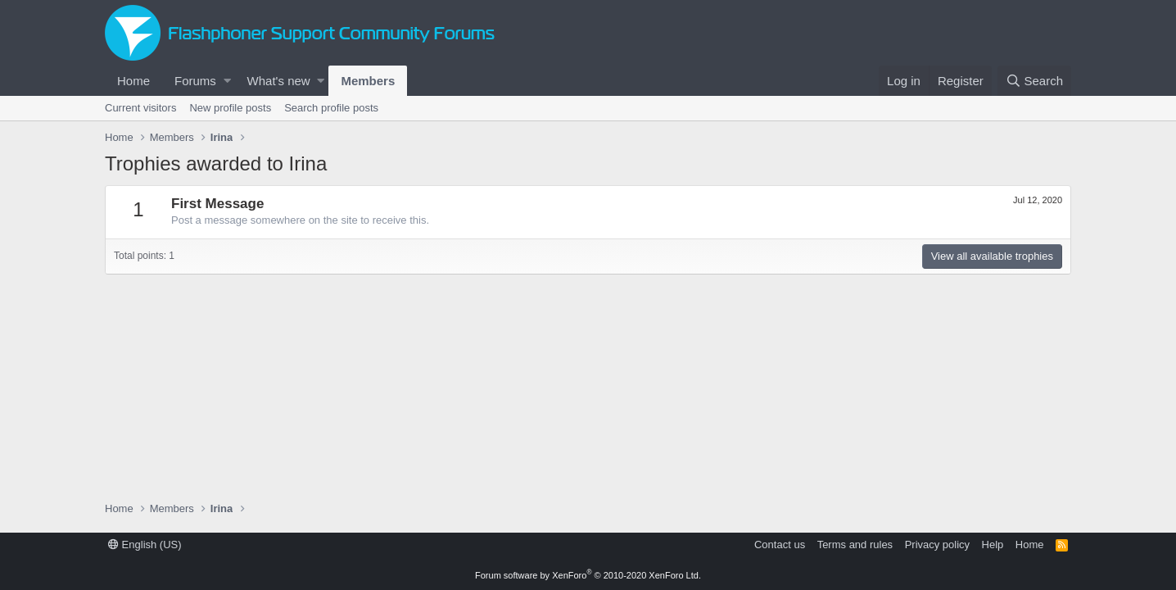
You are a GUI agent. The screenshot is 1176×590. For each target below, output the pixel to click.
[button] (227, 81)
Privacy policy (937, 544)
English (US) (145, 544)
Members (368, 81)
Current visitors (140, 108)
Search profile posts (331, 108)
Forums (195, 81)
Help (993, 544)
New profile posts (230, 108)
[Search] (1034, 81)
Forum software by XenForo (588, 575)
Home (133, 81)
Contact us (779, 544)
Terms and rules (855, 544)
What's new (278, 81)
